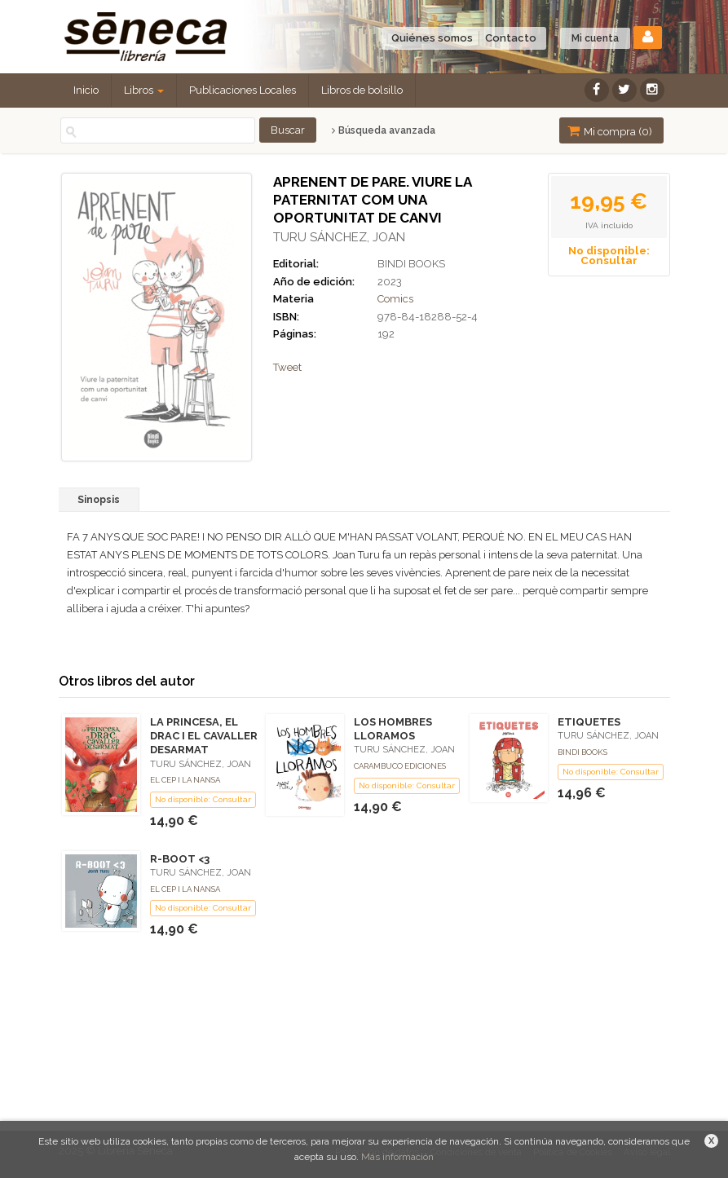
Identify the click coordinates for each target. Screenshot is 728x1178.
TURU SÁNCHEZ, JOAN (339, 237)
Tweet (287, 367)
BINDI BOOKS (411, 264)
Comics (395, 299)
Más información (397, 1157)
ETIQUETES (589, 722)
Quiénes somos (432, 38)
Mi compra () (609, 131)
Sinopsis (98, 499)
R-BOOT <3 (180, 859)
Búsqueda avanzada (383, 130)
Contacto (510, 38)
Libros (144, 90)
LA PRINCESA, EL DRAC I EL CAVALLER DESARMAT (204, 736)
